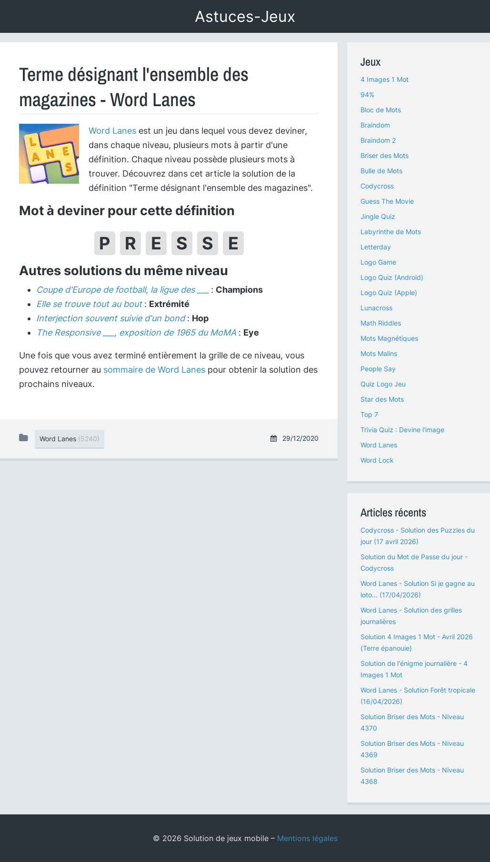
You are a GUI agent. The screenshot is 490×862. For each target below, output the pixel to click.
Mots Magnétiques (389, 338)
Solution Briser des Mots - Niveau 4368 (412, 775)
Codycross (377, 186)
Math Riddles (380, 323)
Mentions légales (307, 838)
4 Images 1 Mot (384, 79)
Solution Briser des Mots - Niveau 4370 (412, 722)
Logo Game (378, 262)
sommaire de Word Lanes (154, 370)
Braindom (375, 125)
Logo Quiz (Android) (391, 277)
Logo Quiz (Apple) (388, 292)
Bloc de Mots (380, 110)
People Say (378, 369)
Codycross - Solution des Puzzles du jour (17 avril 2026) (417, 535)
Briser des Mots (384, 155)
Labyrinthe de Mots (390, 232)
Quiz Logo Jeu (383, 384)
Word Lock (377, 460)
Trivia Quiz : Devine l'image (402, 430)
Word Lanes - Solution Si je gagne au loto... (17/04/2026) (417, 589)
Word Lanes (112, 131)
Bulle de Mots (381, 171)
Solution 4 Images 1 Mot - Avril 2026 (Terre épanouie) (416, 642)
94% (367, 94)
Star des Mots (382, 399)
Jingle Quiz (377, 216)
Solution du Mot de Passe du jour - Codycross (414, 562)
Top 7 (369, 414)
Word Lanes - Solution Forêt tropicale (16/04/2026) (417, 695)
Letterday (375, 247)
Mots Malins (378, 353)
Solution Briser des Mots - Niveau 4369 (412, 749)
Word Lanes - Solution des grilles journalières (411, 615)
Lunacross (376, 308)
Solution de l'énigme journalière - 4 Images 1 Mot (414, 669)
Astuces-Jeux (245, 16)
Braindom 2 (378, 140)
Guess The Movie (387, 201)
